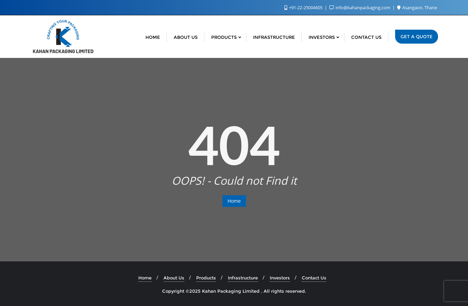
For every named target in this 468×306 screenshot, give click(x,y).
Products (206, 277)
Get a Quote (417, 36)
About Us (173, 277)
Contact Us (314, 277)
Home (234, 201)
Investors (280, 277)
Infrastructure (243, 277)
